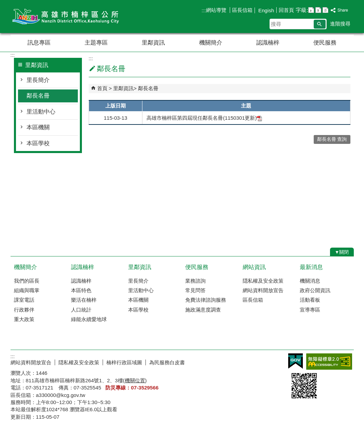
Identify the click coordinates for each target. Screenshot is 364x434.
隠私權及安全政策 (263, 281)
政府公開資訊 (315, 290)
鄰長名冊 (38, 96)
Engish (265, 10)
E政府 (295, 361)
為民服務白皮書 (167, 362)
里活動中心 (41, 111)
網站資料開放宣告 (263, 290)
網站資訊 (254, 267)
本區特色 (81, 290)
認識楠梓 (267, 42)
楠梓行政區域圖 (124, 362)
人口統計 (81, 310)
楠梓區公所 (68, 16)
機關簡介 (210, 42)
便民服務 (324, 42)
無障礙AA (329, 361)
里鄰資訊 (153, 42)
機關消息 (310, 281)
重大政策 (24, 319)
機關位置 (135, 380)
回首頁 (286, 10)
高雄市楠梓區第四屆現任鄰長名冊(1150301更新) (204, 118)
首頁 (102, 88)
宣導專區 (310, 310)
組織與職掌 (26, 290)
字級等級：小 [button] (311, 10)
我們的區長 (26, 281)
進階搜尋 (340, 24)
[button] (320, 24)
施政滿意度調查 (203, 310)
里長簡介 (38, 80)
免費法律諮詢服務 (205, 300)
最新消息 (311, 267)
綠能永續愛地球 (89, 319)
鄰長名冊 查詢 (332, 139)
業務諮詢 (195, 281)
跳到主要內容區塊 (3, 3)
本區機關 (38, 127)
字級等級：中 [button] (318, 10)
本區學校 (38, 143)
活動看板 (310, 300)
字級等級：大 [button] (325, 10)
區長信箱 (242, 10)
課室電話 (24, 300)
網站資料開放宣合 (31, 362)
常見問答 (195, 290)
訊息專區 (39, 42)
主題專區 (96, 42)
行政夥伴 (24, 310)
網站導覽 (217, 10)
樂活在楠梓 (84, 300)
